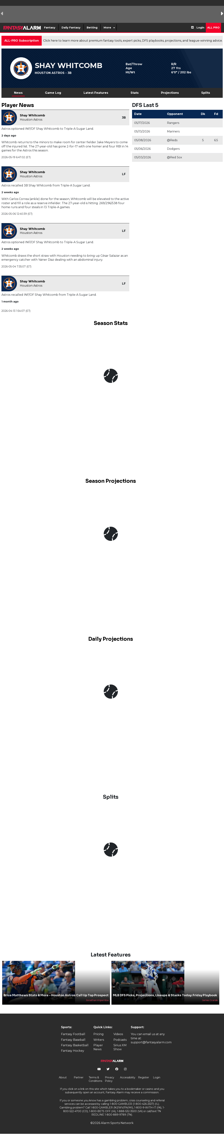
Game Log (53, 92)
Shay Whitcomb (32, 115)
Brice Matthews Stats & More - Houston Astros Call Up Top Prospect (56, 995)
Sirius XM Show (120, 1047)
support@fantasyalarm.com (151, 1042)
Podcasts (120, 1039)
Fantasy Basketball (75, 1045)
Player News (98, 1047)
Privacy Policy (109, 1079)
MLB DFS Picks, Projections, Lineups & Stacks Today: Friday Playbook (165, 995)
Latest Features (96, 92)
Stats (135, 92)
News (18, 92)
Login (200, 27)
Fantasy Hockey (72, 1050)
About (63, 1077)
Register (143, 1077)
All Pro (213, 27)
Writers (98, 1039)
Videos (118, 1034)
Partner (78, 1077)
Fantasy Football (73, 1034)
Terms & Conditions (95, 1079)
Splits (205, 92)
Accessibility (127, 1077)
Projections (170, 92)
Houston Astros (31, 119)
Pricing (98, 1034)
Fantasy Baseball (73, 1039)
